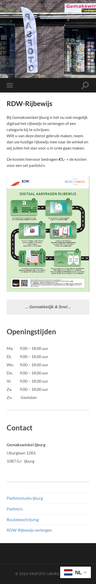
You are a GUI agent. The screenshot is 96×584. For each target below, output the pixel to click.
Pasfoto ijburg (44, 574)
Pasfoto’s (15, 508)
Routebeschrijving (23, 519)
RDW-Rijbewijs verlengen (29, 530)
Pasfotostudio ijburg (25, 498)
